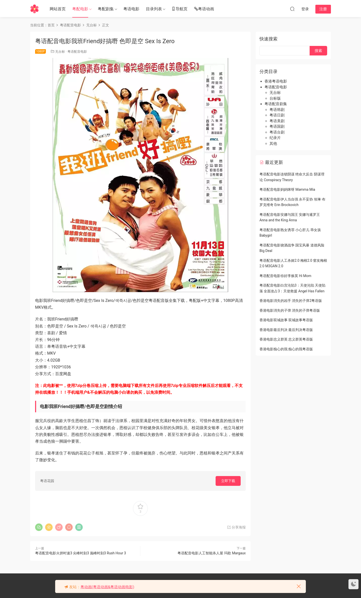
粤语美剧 (277, 121)
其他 (273, 143)
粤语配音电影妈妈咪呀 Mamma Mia (287, 189)
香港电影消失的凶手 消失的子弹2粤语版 (290, 301)
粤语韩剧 (277, 109)
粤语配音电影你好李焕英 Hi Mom (285, 276)
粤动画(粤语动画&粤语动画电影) (107, 587)
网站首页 (58, 9)
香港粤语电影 (275, 81)
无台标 (60, 51)
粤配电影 (80, 9)
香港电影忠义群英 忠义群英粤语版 (286, 339)
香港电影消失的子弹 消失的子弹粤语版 (289, 310)
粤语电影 (131, 9)
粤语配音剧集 (275, 104)
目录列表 (154, 9)
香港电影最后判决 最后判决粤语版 (286, 330)
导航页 (179, 9)
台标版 (275, 98)
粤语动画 (204, 9)
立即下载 (228, 481)
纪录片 (275, 138)
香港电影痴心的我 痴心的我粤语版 (286, 349)
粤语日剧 (277, 115)
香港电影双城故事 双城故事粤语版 (286, 320)
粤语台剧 (277, 132)
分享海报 (236, 527)
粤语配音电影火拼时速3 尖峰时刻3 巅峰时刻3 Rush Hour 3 (80, 553)
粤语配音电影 (77, 51)
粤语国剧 (277, 126)
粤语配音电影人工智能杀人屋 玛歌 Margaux (211, 553)
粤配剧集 (106, 9)
